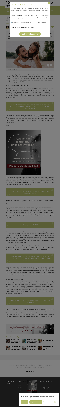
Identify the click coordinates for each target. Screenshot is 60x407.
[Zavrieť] (49, 3)
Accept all (24, 402)
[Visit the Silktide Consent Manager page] (55, 402)
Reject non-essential (36, 402)
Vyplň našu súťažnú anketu (30, 34)
